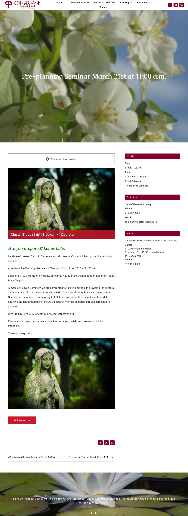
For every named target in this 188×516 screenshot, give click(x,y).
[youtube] (176, 5)
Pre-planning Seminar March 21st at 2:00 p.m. (91, 457)
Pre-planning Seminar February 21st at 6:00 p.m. (33, 457)
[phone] (181, 5)
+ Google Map (134, 256)
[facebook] (170, 5)
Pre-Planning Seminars (136, 185)
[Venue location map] (152, 281)
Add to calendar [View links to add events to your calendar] (22, 420)
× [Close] (113, 155)
